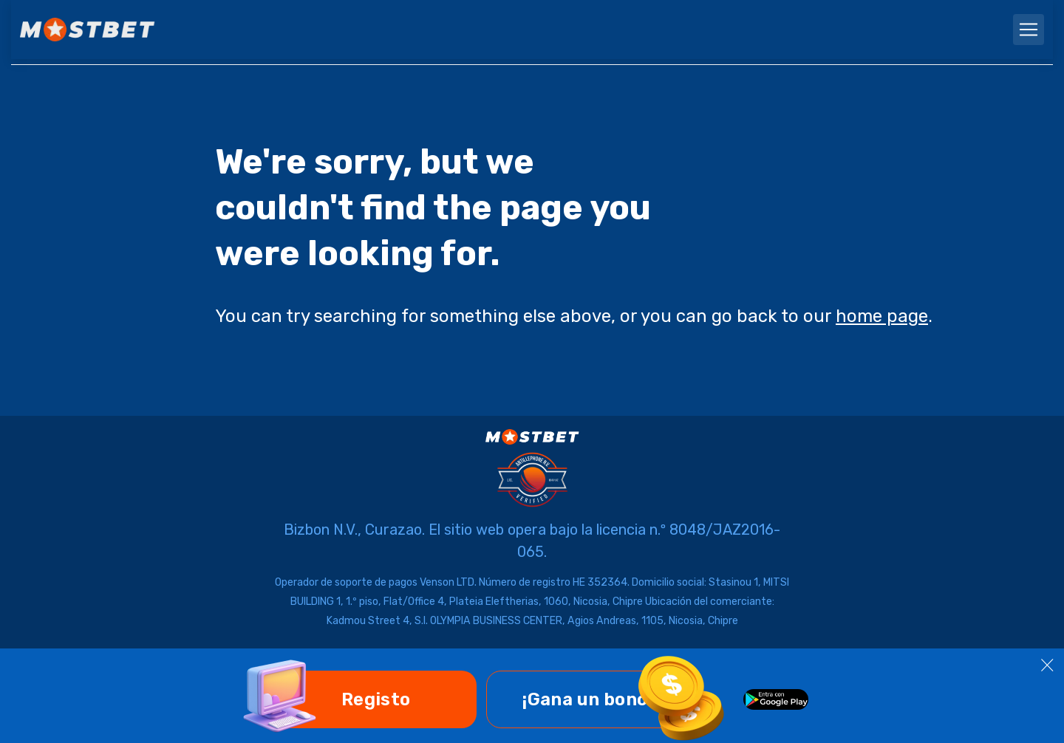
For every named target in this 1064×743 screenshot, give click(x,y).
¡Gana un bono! (587, 699)
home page (882, 316)
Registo (376, 699)
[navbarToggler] (1028, 29)
